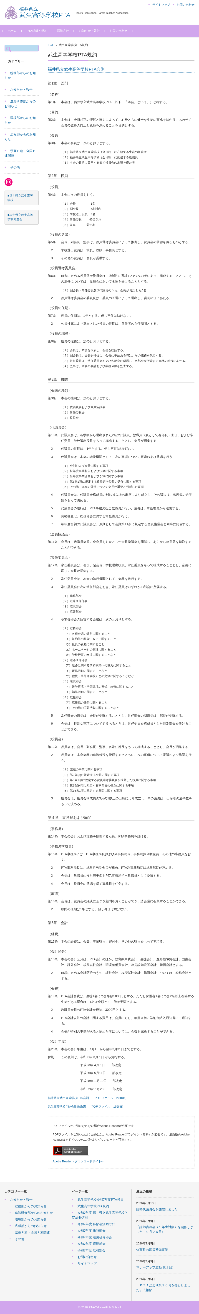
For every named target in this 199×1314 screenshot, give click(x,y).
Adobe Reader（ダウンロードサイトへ (78, 1161)
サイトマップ (87, 1263)
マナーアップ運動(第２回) (154, 1267)
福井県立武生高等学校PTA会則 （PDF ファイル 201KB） (88, 1098)
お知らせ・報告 (91, 30)
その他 (15, 167)
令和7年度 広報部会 (92, 1250)
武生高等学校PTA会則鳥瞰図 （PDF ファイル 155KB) (85, 1106)
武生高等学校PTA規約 (93, 1206)
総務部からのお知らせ (31, 1206)
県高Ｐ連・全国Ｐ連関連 (32, 1232)
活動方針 (65, 30)
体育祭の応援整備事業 (152, 1249)
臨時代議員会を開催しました (157, 1209)
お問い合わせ (120, 30)
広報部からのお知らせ (31, 1226)
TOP (51, 45)
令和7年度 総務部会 (92, 1230)
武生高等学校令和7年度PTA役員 (100, 1199)
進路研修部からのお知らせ (34, 1213)
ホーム (14, 30)
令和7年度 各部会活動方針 (96, 1224)
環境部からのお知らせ (31, 1219)
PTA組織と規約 (38, 30)
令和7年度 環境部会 (92, 1244)
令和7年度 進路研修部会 (95, 1237)
